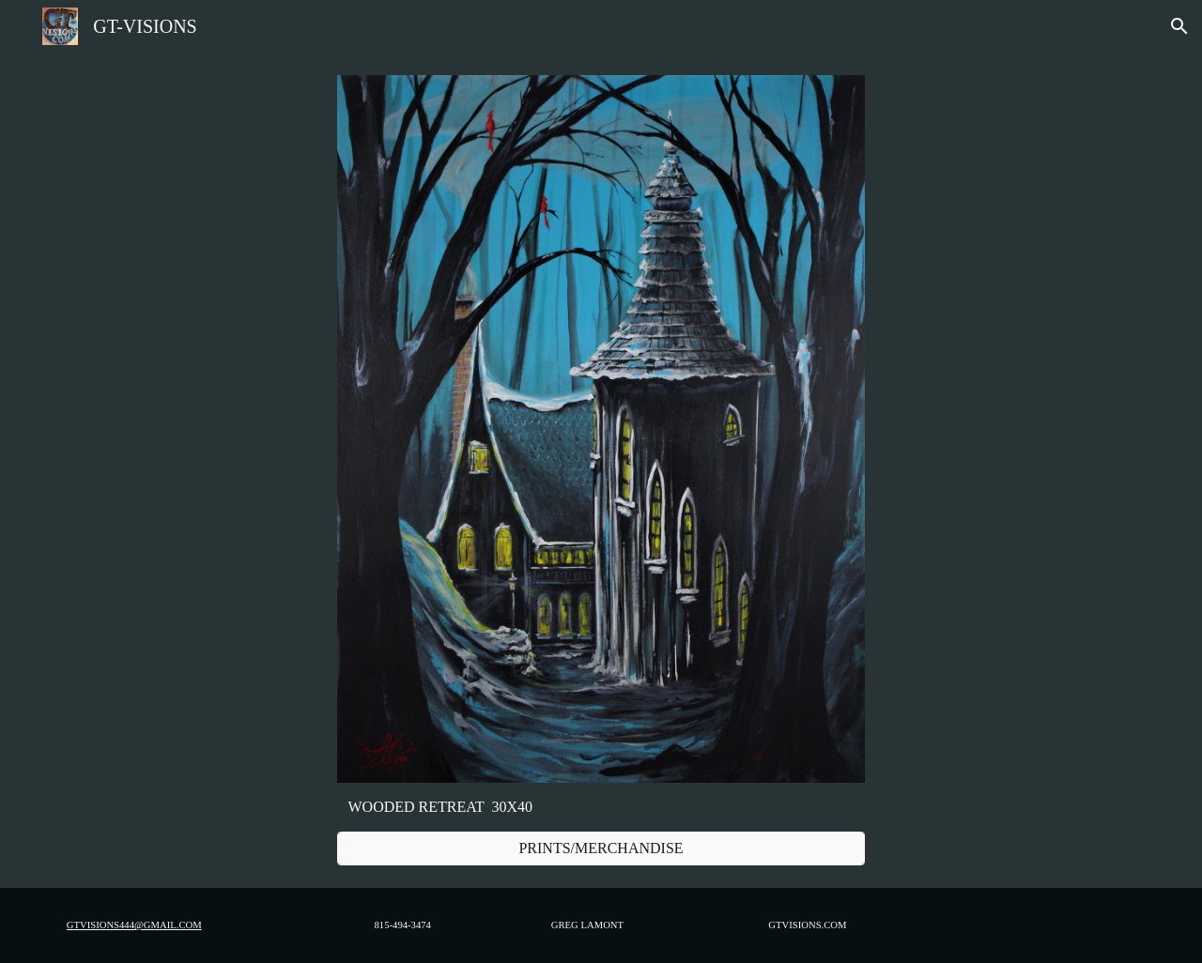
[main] (601, 807)
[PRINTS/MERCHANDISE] (601, 848)
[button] (1179, 26)
